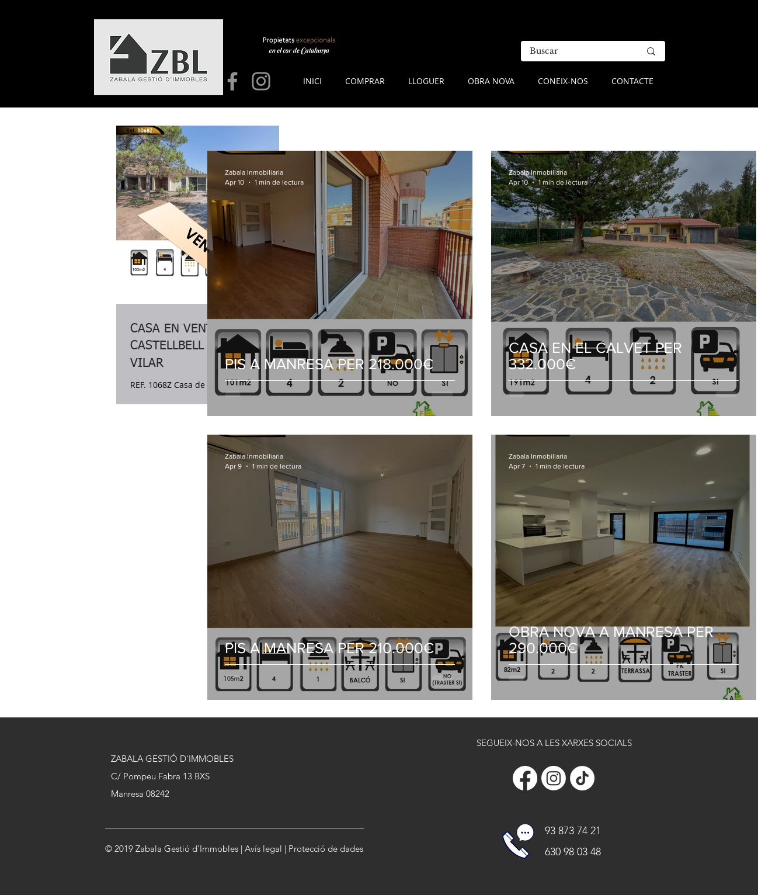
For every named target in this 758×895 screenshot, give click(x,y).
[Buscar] (576, 51)
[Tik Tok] (582, 778)
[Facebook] (525, 778)
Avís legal (263, 848)
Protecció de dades (325, 848)
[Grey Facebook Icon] (232, 81)
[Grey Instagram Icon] (261, 81)
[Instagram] (553, 778)
